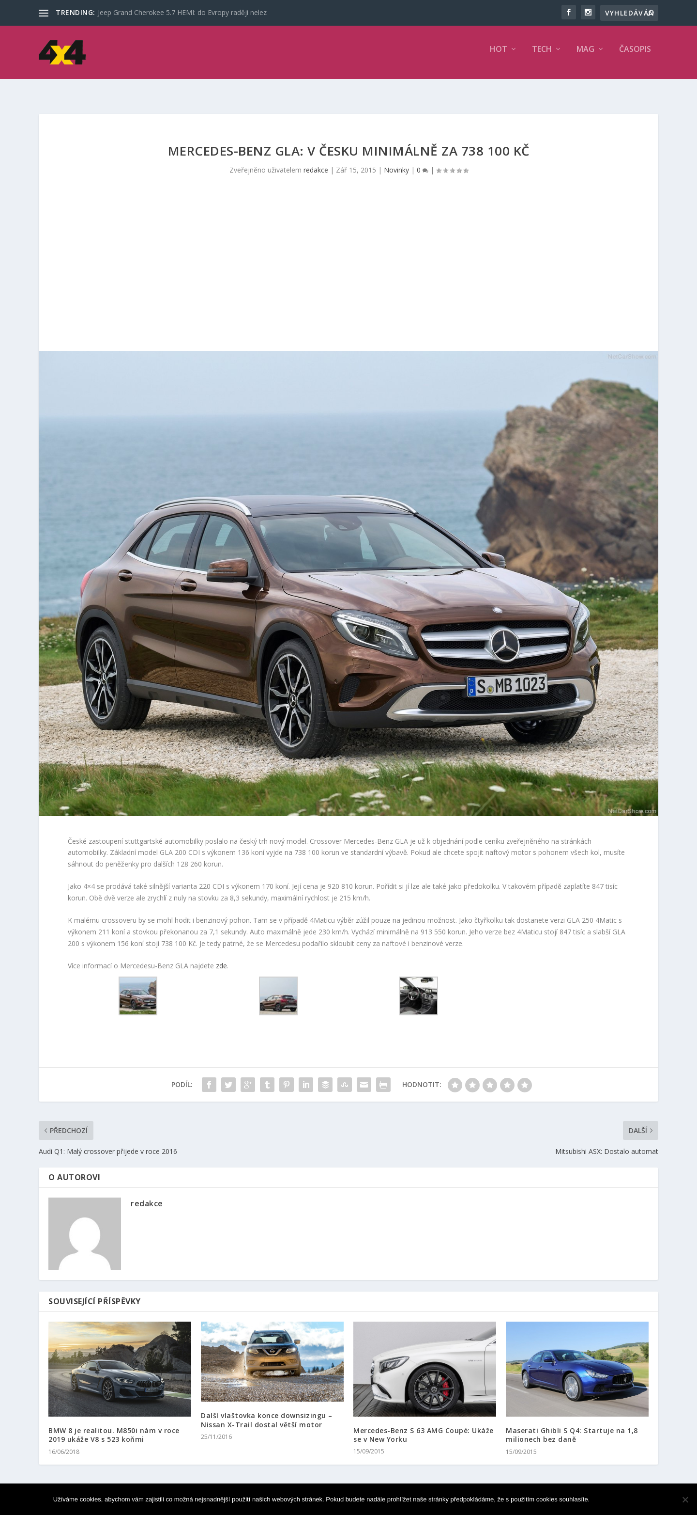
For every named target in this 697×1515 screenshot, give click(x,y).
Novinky (396, 161)
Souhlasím (619, 1499)
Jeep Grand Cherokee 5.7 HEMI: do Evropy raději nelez (182, 12)
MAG (585, 56)
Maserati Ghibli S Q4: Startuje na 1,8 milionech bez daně (572, 1426)
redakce (315, 161)
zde (221, 957)
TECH (542, 56)
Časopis (635, 56)
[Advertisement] (348, 269)
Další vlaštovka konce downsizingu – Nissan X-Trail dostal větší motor (267, 1411)
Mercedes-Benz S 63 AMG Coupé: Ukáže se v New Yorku (423, 1426)
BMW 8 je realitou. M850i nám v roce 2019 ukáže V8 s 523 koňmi (114, 1426)
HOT (498, 56)
